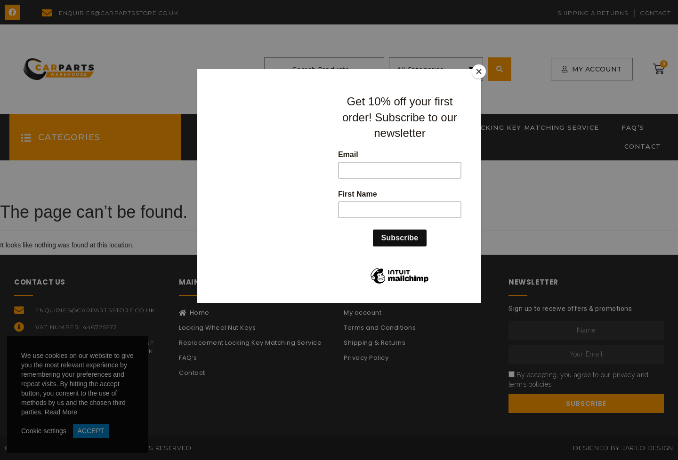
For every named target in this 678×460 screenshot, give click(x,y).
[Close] (479, 71)
